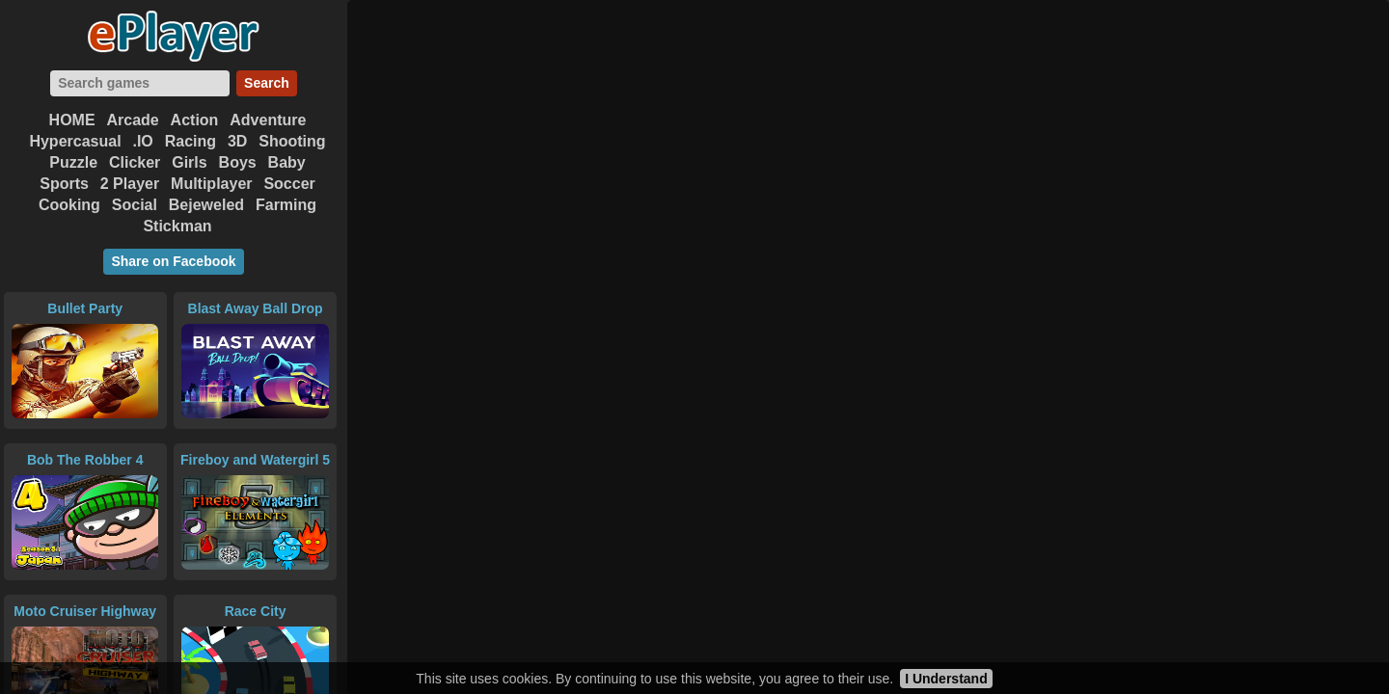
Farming (286, 205)
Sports (64, 183)
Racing (190, 141)
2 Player (129, 183)
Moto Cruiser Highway (85, 611)
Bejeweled (206, 205)
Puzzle (73, 162)
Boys (238, 162)
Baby (287, 162)
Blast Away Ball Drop (255, 308)
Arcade (132, 120)
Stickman (177, 226)
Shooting (292, 141)
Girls (189, 162)
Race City (255, 611)
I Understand (946, 678)
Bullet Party (85, 308)
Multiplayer (211, 183)
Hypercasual (75, 141)
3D (237, 141)
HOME (72, 120)
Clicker (134, 162)
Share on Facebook (173, 261)
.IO (142, 141)
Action (195, 120)
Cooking (69, 205)
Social (134, 205)
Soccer (288, 183)
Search (266, 83)
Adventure (268, 120)
